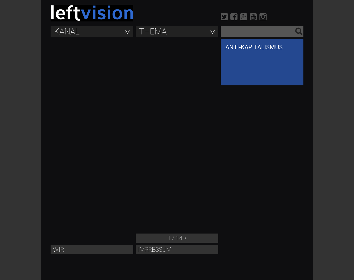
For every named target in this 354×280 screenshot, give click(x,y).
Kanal (67, 32)
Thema (153, 32)
